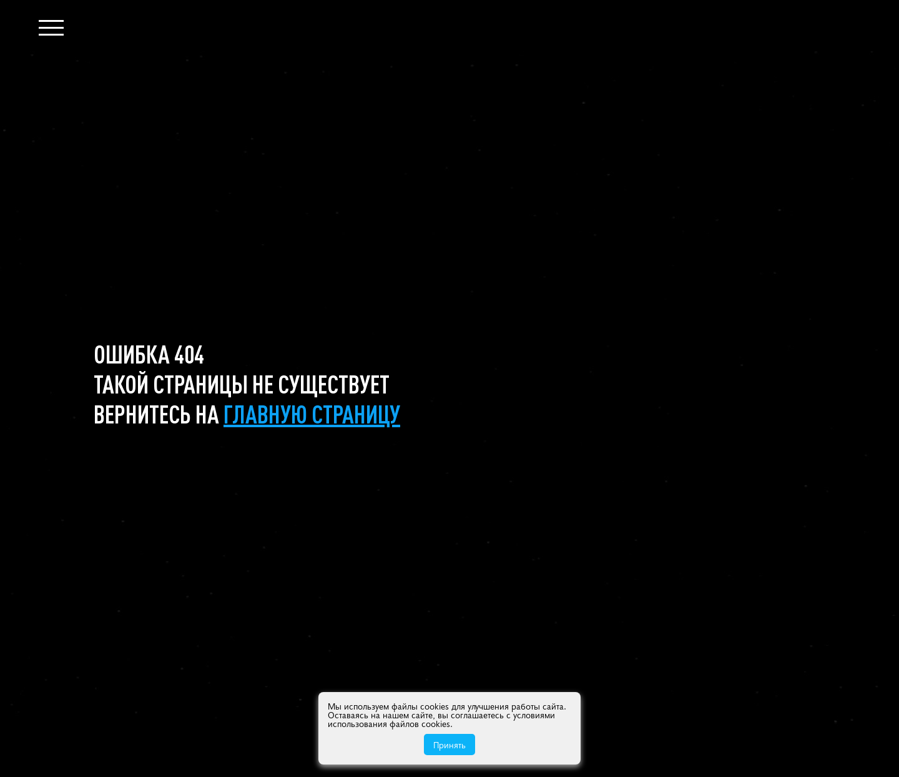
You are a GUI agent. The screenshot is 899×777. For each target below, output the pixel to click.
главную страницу (312, 413)
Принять (449, 744)
